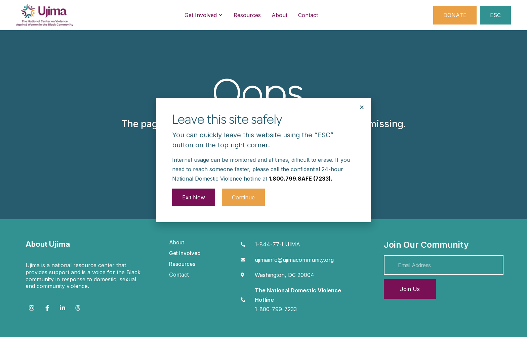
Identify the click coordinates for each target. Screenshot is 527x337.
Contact (179, 275)
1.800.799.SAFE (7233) (300, 165)
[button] (361, 94)
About (176, 242)
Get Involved (185, 253)
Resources (182, 264)
